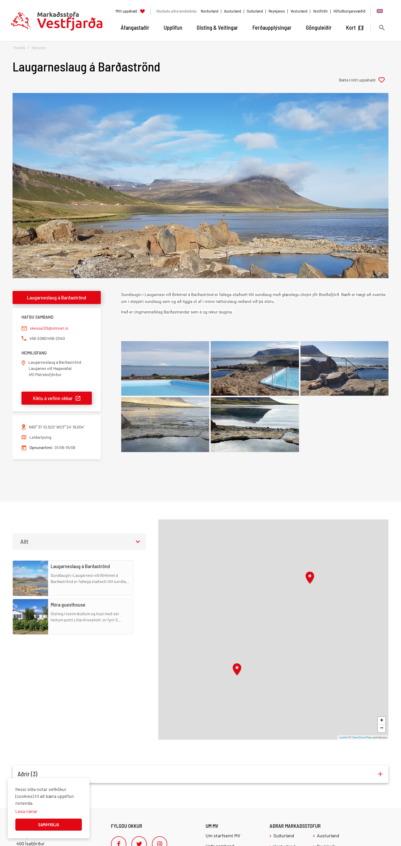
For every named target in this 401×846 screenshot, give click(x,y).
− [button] (381, 728)
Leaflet (343, 737)
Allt (24, 541)
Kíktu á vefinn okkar (53, 398)
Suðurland (255, 10)
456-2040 (56, 338)
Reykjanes (277, 10)
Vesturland (299, 10)
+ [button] (381, 721)
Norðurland (209, 10)
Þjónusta (39, 48)
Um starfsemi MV (223, 835)
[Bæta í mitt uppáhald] (363, 80)
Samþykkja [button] (48, 824)
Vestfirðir (320, 10)
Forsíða (19, 48)
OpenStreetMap (361, 737)
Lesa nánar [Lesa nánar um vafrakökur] (26, 811)
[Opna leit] (381, 27)
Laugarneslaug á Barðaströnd (56, 297)
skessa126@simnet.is (49, 328)
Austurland (232, 10)
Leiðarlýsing (40, 437)
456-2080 (37, 338)
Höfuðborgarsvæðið (349, 10)
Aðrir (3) (27, 774)
